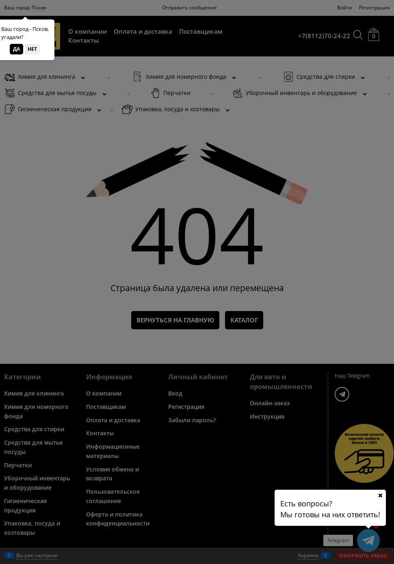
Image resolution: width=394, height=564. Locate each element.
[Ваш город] (380, 495)
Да (16, 48)
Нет (32, 48)
